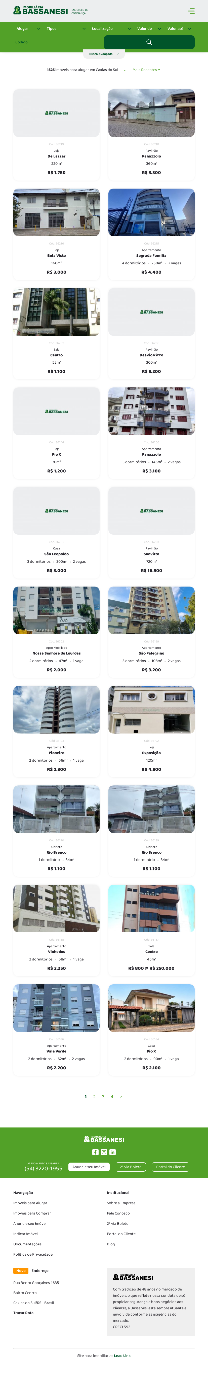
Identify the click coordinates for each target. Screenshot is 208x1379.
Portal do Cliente (121, 1234)
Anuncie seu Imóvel (89, 1167)
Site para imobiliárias (104, 1356)
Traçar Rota (23, 1313)
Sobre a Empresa (121, 1203)
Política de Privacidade (33, 1254)
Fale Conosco (118, 1213)
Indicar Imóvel (25, 1234)
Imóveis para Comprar (32, 1213)
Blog (111, 1244)
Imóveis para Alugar (30, 1203)
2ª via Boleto (118, 1224)
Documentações (27, 1244)
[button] (104, 54)
